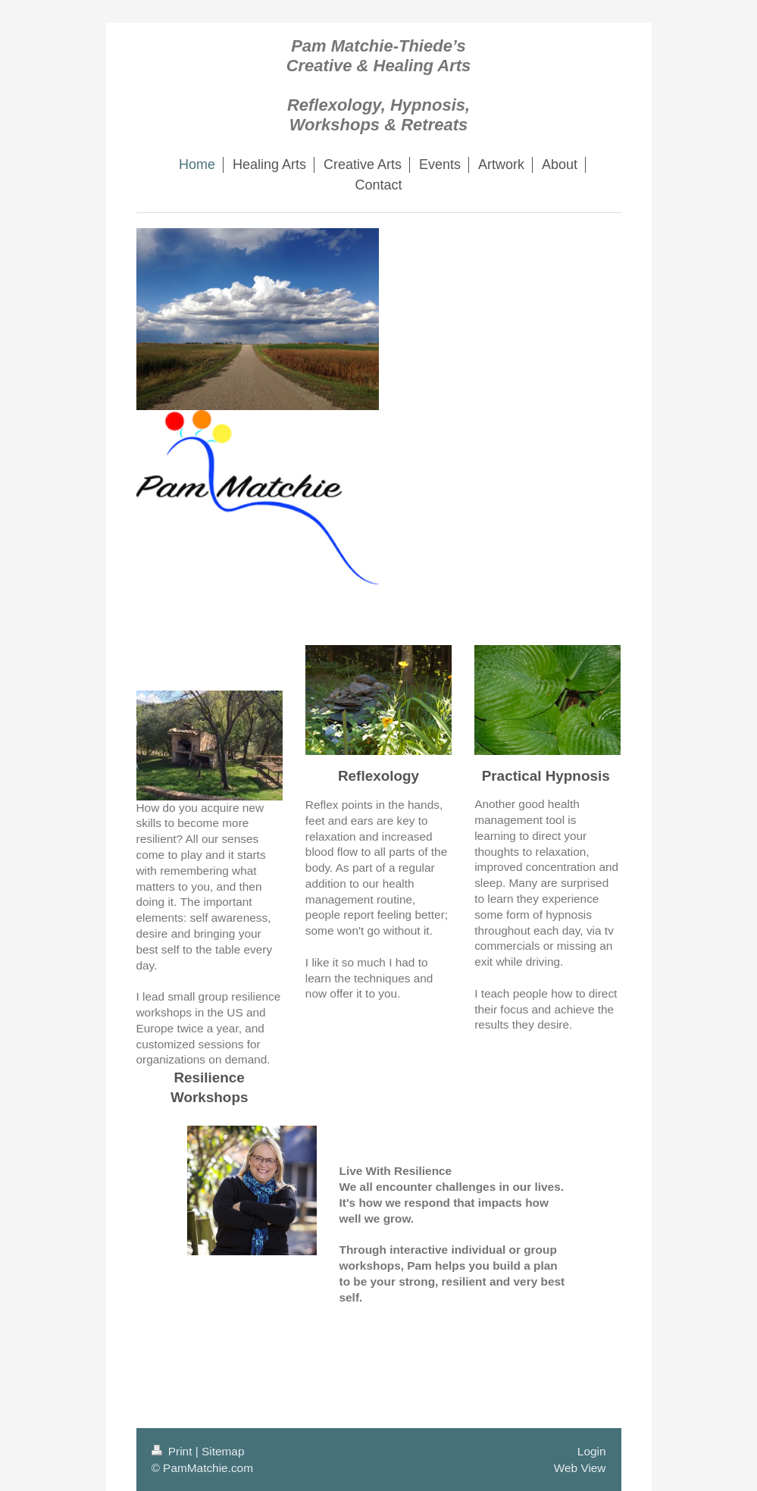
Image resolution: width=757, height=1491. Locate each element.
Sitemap (223, 1451)
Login (591, 1451)
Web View (580, 1467)
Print (174, 1451)
